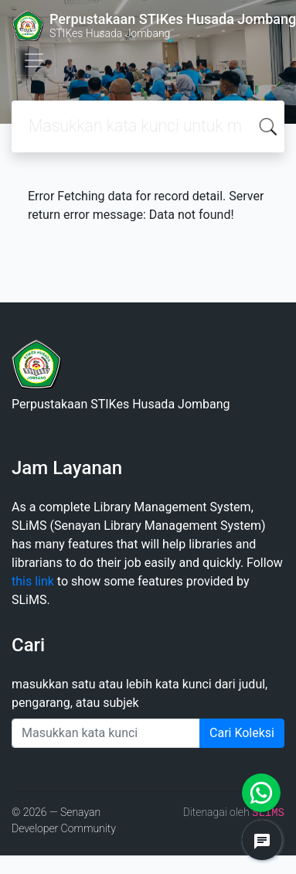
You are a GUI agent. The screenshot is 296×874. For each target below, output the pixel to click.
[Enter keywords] (106, 733)
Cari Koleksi (241, 732)
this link (33, 581)
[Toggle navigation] (34, 60)
